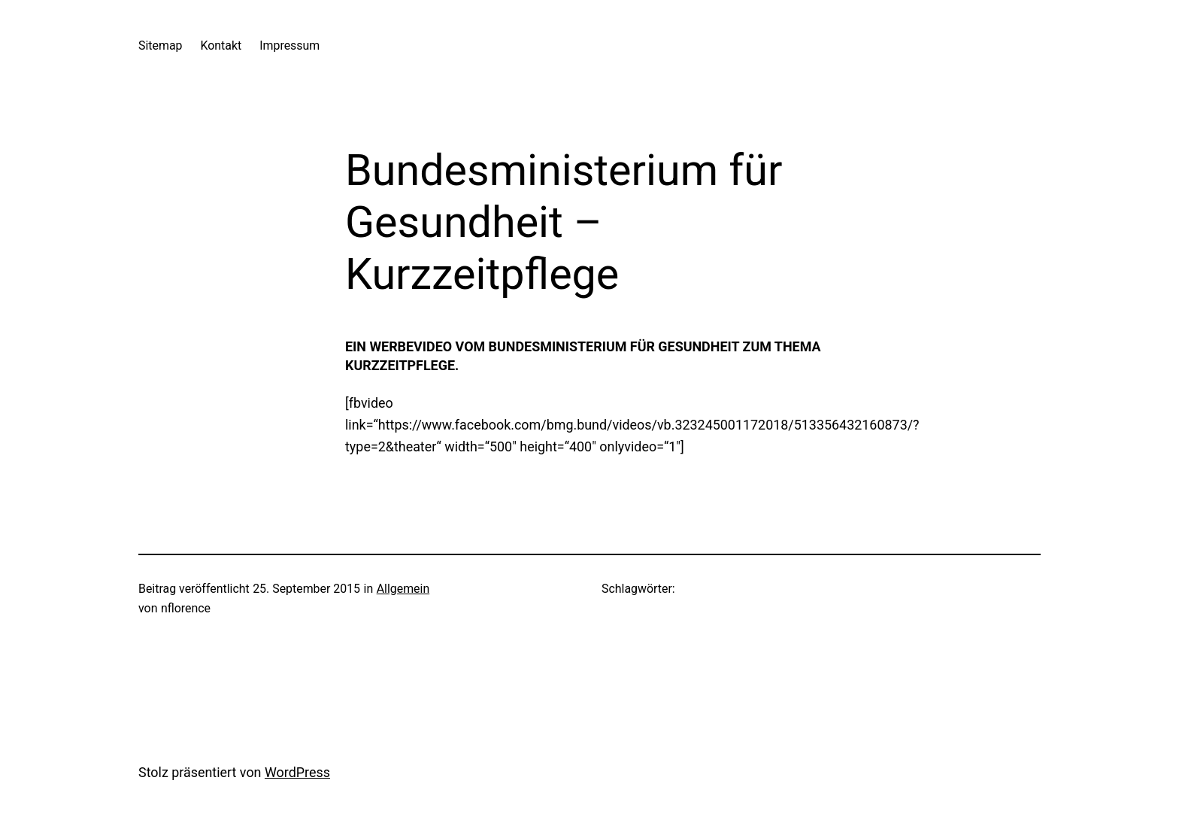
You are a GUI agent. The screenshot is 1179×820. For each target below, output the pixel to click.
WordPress (297, 772)
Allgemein (403, 589)
